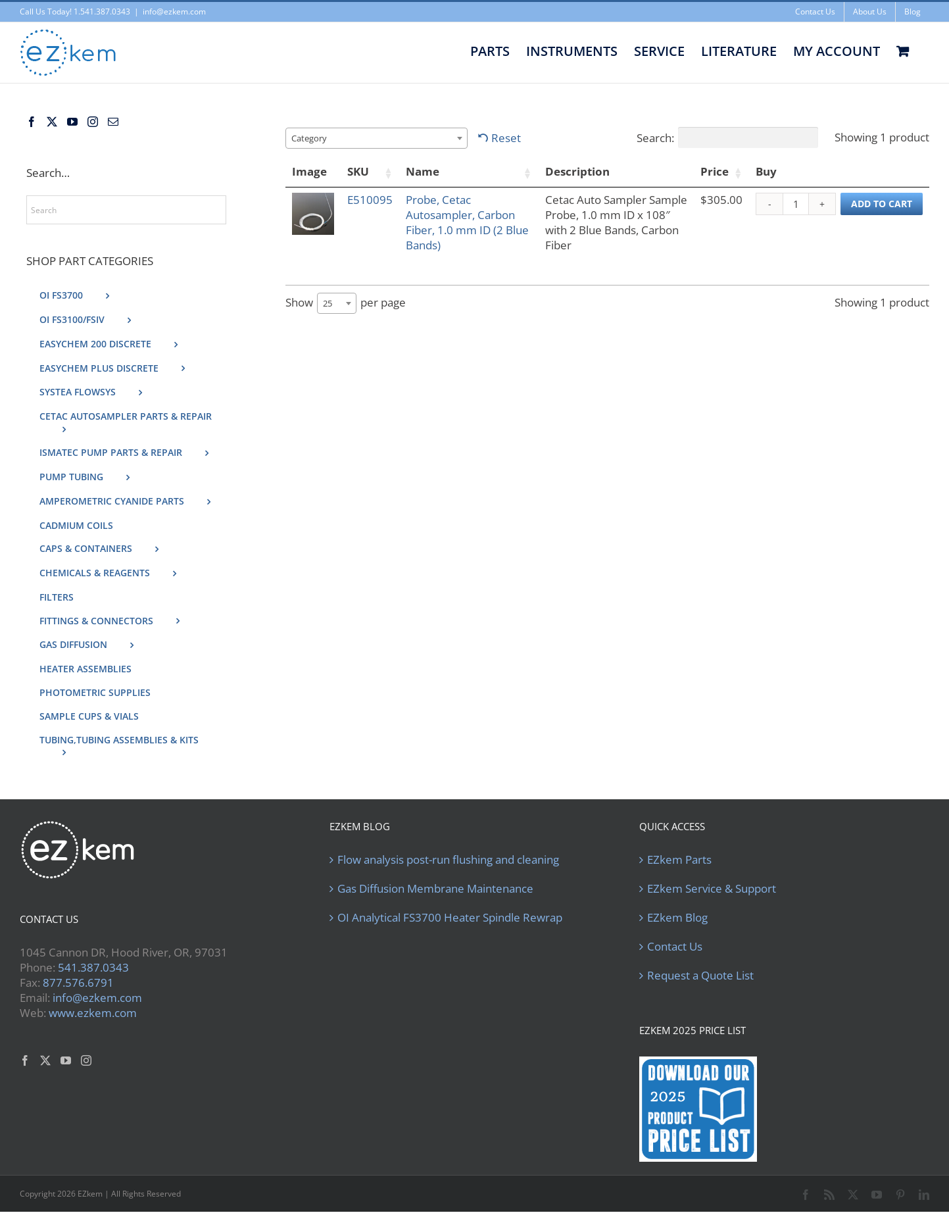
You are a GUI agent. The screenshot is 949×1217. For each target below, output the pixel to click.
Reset (506, 137)
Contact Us (674, 946)
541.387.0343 (93, 967)
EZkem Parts (679, 860)
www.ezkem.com (93, 1012)
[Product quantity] (796, 203)
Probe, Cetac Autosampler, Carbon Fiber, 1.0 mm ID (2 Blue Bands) (467, 222)
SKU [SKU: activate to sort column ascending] (358, 171)
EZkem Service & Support (711, 889)
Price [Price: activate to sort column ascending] (714, 171)
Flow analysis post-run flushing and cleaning (448, 860)
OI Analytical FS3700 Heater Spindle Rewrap (449, 917)
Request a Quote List (700, 975)
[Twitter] (52, 121)
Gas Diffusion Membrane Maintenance (435, 889)
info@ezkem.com (174, 11)
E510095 (370, 199)
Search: (727, 137)
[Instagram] (92, 121)
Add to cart (881, 203)
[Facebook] (31, 121)
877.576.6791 (78, 982)
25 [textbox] (327, 303)
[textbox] (313, 138)
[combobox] (376, 138)
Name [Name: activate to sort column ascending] (422, 171)
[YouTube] (72, 121)
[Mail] (113, 121)
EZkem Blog (677, 917)
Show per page (345, 303)
